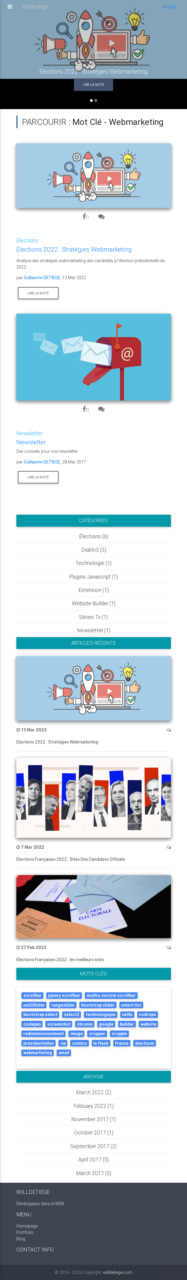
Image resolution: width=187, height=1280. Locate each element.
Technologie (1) (93, 563)
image (76, 1033)
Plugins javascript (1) (93, 576)
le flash (101, 1043)
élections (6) (93, 536)
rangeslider (63, 1005)
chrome (84, 1024)
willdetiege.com (117, 1272)
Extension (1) (93, 590)
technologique (100, 1014)
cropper (97, 1033)
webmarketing (37, 1052)
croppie (119, 1033)
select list (131, 1005)
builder (127, 1024)
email (63, 1052)
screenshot (59, 1024)
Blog (20, 1239)
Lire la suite (93, 84)
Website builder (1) (93, 603)
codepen (32, 1024)
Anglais (169, 8)
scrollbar (32, 995)
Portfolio (24, 1232)
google (106, 1024)
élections (144, 1043)
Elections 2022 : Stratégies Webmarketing (57, 742)
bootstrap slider (98, 1005)
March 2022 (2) (93, 1092)
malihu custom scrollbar (111, 995)
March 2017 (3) (93, 1173)
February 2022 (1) (93, 1105)
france (122, 1043)
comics (79, 1043)
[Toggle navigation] (9, 9)
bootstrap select (40, 1014)
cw (63, 1043)
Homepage (27, 1226)
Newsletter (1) (93, 630)
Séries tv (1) (93, 616)
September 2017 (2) (93, 1146)
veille (127, 1014)
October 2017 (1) (93, 1132)
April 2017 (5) (93, 1159)
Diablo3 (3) (93, 549)
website (148, 1024)
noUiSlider (34, 1005)
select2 (71, 1014)
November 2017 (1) (93, 1119)
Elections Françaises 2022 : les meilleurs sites (60, 959)
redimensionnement (43, 1033)
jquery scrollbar (64, 995)
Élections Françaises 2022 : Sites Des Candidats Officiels (70, 859)
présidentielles (38, 1043)
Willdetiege (35, 8)
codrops (147, 1014)
